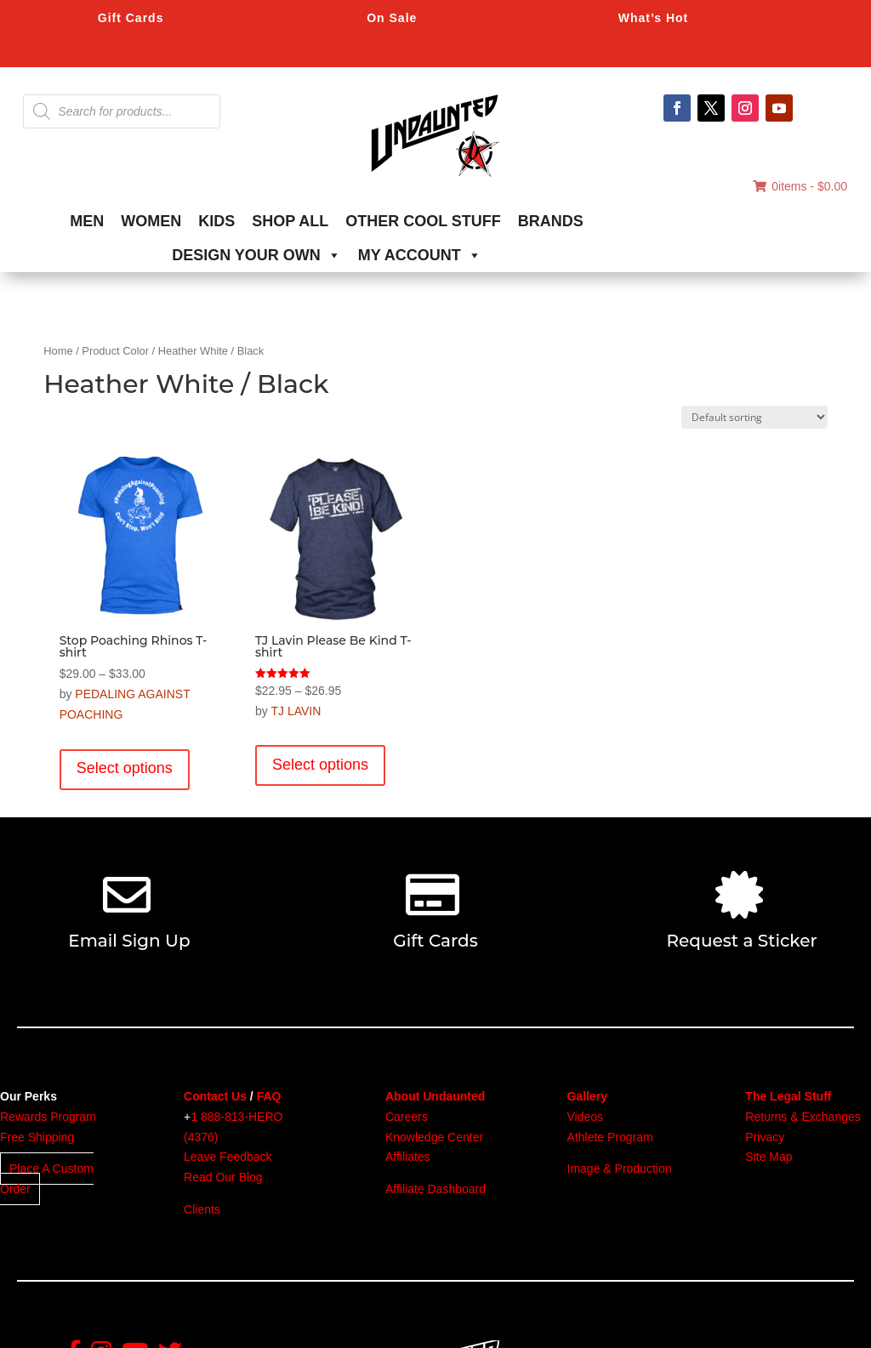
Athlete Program (610, 1137)
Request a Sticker (742, 940)
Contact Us (215, 1096)
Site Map (768, 1156)
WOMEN (151, 221)
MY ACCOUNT (419, 255)
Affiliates (407, 1156)
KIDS (216, 221)
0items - (800, 186)
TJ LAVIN (295, 711)
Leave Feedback (228, 1156)
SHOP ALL (290, 221)
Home (57, 350)
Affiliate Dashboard (435, 1189)
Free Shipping (37, 1137)
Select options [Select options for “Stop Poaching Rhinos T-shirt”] (125, 767)
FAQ (269, 1096)
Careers (406, 1116)
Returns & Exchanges (802, 1116)
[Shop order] (754, 417)
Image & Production (619, 1168)
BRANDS (551, 221)
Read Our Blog (223, 1177)
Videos (585, 1116)
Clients (202, 1209)
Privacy (764, 1137)
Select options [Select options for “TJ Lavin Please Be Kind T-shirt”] (320, 764)
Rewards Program (48, 1116)
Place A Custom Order (47, 1179)
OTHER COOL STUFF (423, 221)
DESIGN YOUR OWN (256, 255)
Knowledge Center (434, 1137)
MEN (87, 221)
